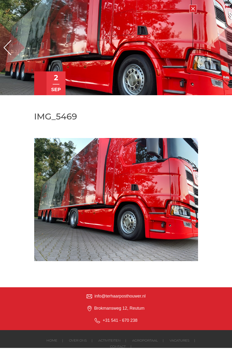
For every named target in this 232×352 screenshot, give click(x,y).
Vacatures (179, 340)
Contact (118, 346)
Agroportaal (145, 340)
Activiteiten (109, 340)
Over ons (78, 340)
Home (52, 340)
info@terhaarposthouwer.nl (120, 296)
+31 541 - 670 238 (120, 320)
